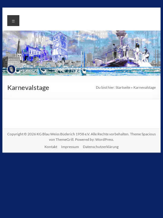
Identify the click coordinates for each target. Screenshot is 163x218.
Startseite (123, 87)
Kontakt (50, 146)
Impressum (70, 146)
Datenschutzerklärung (101, 146)
